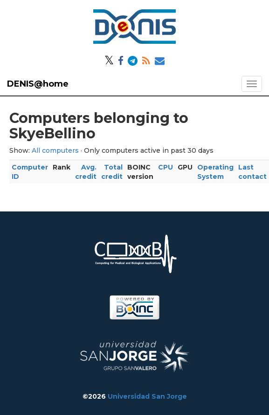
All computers (55, 150)
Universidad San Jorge (147, 396)
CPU (165, 167)
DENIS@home (38, 84)
